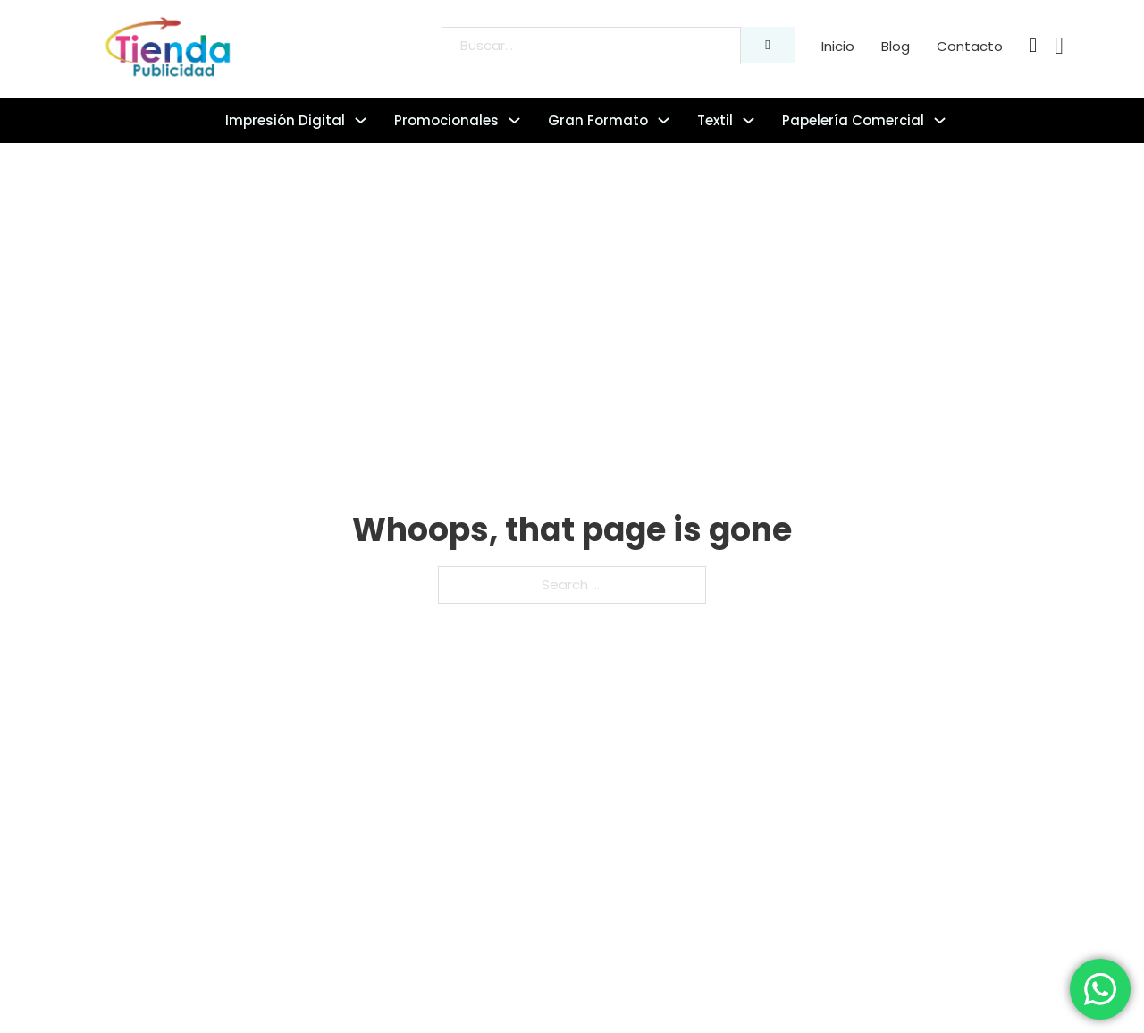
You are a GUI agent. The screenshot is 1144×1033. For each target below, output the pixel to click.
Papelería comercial (853, 120)
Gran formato (598, 120)
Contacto (970, 46)
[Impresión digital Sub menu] (360, 120)
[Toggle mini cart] (1059, 46)
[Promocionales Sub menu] (514, 120)
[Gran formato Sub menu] (663, 120)
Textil (715, 120)
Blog (895, 46)
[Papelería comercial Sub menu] (939, 120)
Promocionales (446, 120)
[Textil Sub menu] (748, 120)
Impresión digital (285, 120)
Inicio (837, 46)
